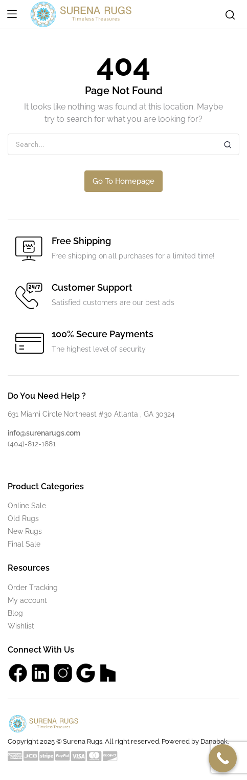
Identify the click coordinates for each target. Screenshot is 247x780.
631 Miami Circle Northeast (53, 414)
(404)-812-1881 (32, 444)
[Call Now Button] (223, 758)
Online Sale (27, 506)
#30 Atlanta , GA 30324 (136, 414)
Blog (15, 613)
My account (27, 600)
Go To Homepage (124, 181)
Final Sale (24, 544)
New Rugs (25, 531)
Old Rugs (23, 518)
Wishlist (21, 626)
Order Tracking (33, 587)
